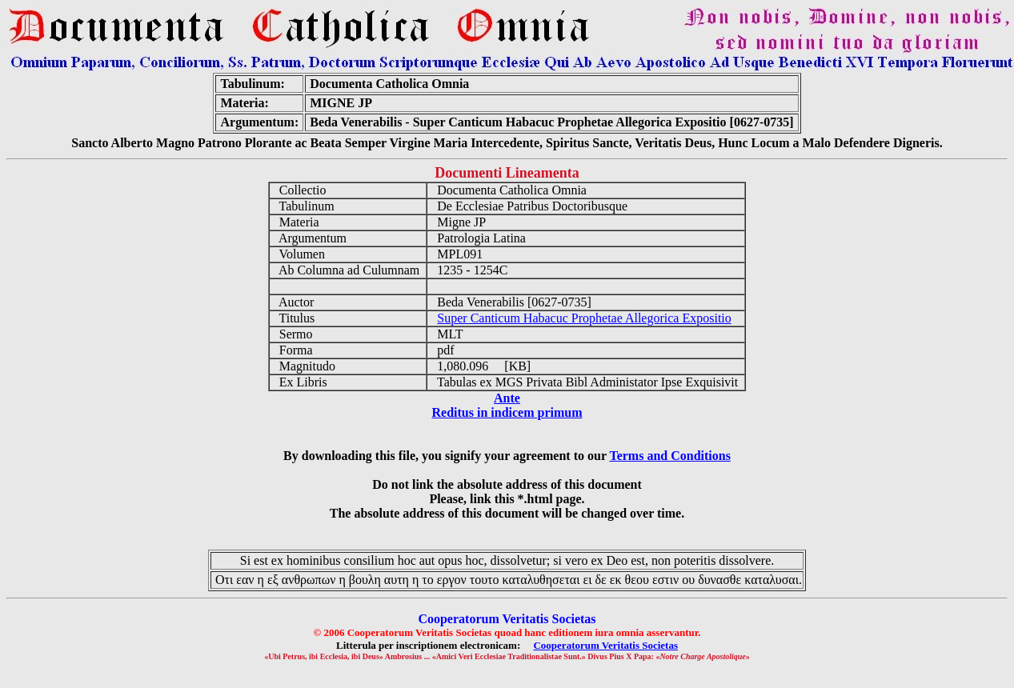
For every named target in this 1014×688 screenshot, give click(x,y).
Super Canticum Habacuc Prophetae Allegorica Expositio (584, 318)
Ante (507, 398)
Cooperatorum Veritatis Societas (605, 645)
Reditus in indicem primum (506, 412)
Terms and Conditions (669, 455)
